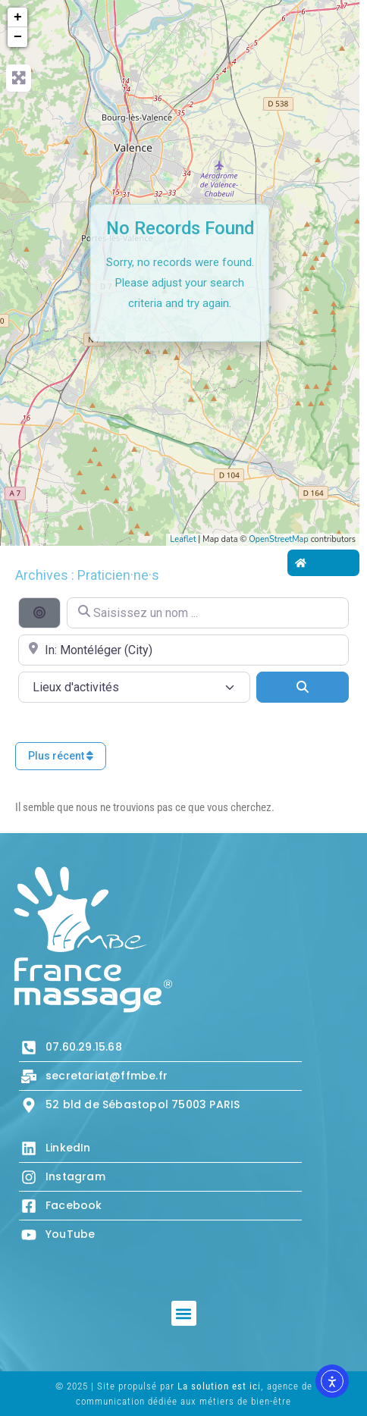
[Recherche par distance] (39, 612)
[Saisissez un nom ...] (208, 612)
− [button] (18, 37)
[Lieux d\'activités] (134, 687)
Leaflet (183, 539)
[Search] (302, 687)
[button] (183, 1313)
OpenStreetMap (279, 539)
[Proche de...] (183, 650)
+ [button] (18, 17)
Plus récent (60, 756)
